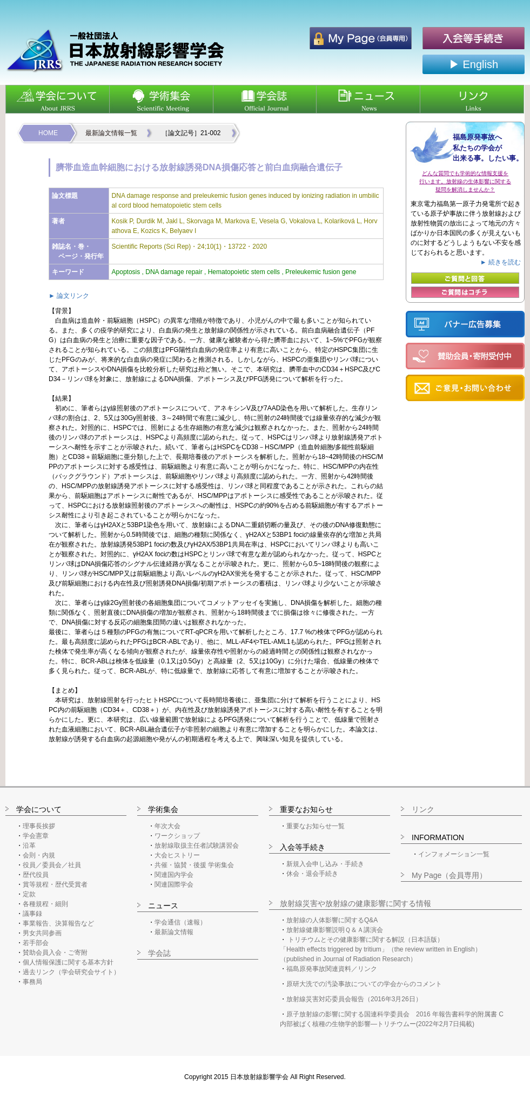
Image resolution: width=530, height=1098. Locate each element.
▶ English (473, 64)
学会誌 (159, 953)
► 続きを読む (500, 262)
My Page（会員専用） (449, 875)
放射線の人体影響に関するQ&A (332, 920)
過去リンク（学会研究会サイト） (71, 972)
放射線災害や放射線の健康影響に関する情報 (355, 903)
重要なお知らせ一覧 (315, 826)
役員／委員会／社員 (52, 865)
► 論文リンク (69, 296)
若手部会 (36, 943)
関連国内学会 (174, 875)
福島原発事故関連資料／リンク (331, 969)
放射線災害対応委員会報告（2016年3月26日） (354, 999)
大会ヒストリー (177, 855)
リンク (423, 809)
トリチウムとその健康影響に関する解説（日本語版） (366, 939)
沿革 (29, 845)
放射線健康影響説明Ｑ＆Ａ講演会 (334, 930)
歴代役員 (36, 875)
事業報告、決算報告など (58, 923)
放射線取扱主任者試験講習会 (197, 845)
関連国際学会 (174, 884)
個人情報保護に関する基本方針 (68, 962)
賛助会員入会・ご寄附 (55, 952)
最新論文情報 (174, 932)
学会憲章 (36, 836)
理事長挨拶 (39, 826)
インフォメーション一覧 (453, 854)
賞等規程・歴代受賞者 (55, 884)
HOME (48, 133)
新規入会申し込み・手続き (325, 864)
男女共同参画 (42, 933)
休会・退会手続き (312, 873)
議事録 (32, 913)
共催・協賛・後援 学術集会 (194, 865)
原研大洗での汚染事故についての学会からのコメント (364, 984)
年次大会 (167, 826)
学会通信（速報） (180, 922)
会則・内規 (39, 855)
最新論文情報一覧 (111, 133)
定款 (29, 894)
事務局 (32, 982)
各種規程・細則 (45, 904)
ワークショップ (177, 836)
